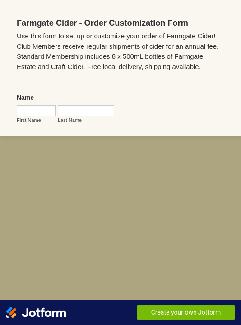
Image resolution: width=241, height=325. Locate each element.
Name (21, 92)
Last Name (25, 134)
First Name (25, 114)
